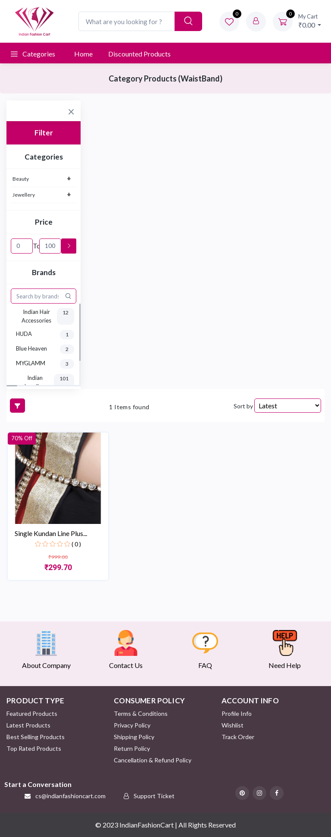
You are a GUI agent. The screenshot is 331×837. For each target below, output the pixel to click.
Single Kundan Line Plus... (51, 533)
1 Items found (129, 407)
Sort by (243, 406)
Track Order (238, 736)
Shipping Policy (134, 736)
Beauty (20, 179)
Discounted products (139, 54)
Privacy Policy (132, 725)
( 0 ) (76, 544)
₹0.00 (310, 21)
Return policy (132, 748)
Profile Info (237, 713)
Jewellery (23, 194)
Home (83, 54)
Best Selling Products (35, 736)
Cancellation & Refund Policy (152, 760)
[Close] (71, 110)
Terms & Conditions (141, 713)
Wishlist (233, 725)
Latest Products (28, 725)
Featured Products (31, 713)
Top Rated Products (33, 748)
